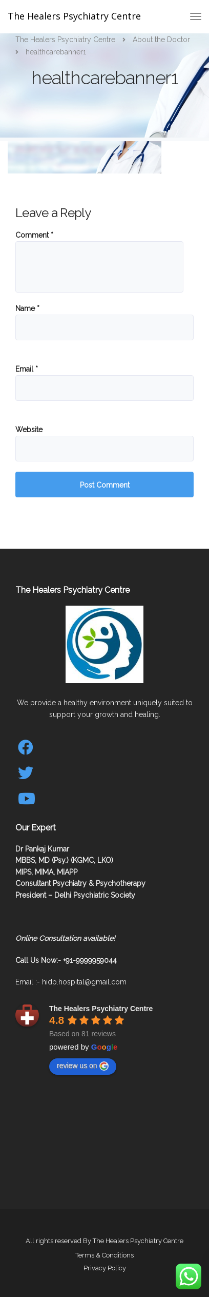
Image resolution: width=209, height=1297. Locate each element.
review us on (83, 1066)
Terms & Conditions (104, 1255)
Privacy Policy (104, 1268)
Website (29, 429)
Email (26, 369)
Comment (34, 235)
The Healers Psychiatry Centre (74, 16)
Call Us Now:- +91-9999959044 (66, 960)
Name (27, 308)
